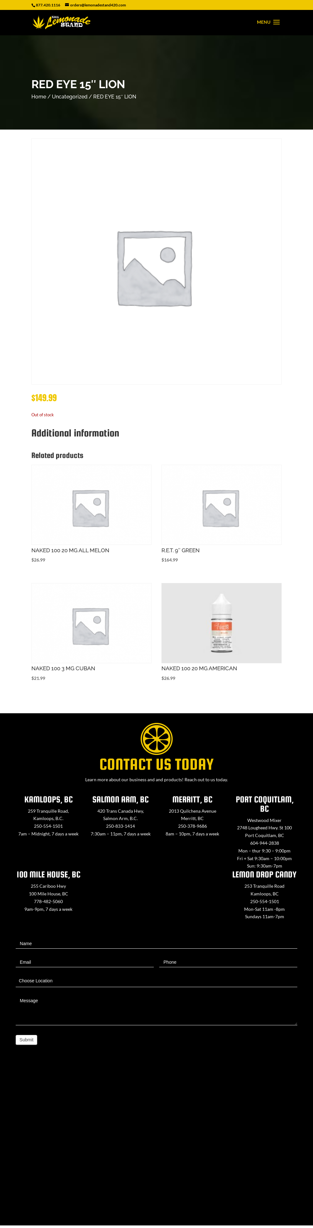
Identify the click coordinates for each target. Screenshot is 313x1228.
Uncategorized (69, 97)
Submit (27, 1039)
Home (38, 97)
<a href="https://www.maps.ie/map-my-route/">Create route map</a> (156, 1145)
